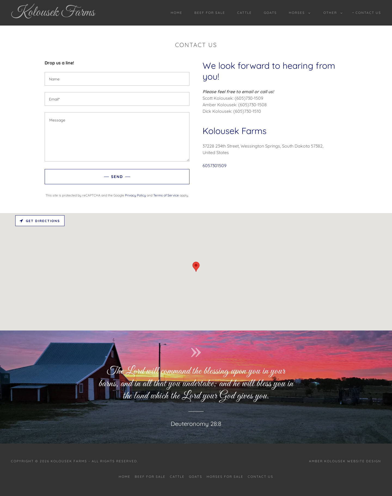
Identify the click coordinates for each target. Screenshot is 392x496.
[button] (298, 13)
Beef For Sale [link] (209, 13)
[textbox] (117, 79)
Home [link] (176, 13)
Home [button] (124, 477)
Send (117, 176)
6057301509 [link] (214, 165)
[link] (62, 14)
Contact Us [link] (368, 13)
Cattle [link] (244, 13)
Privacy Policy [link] (135, 195)
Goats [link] (270, 13)
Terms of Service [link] (166, 195)
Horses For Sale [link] (225, 477)
